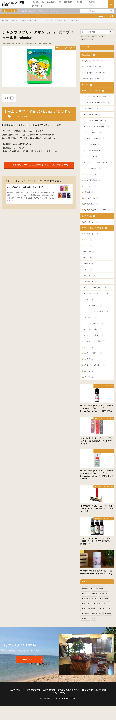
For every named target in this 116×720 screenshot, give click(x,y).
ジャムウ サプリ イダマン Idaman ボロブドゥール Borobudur (59, 20)
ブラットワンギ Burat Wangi (96, 126)
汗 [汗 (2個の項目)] (95, 618)
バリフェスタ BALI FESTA (13, 4)
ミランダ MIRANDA (92, 108)
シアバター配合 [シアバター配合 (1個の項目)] (98, 588)
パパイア (88, 299)
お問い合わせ (37, 6)
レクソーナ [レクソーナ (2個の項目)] (97, 613)
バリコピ (40, 11)
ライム (87, 258)
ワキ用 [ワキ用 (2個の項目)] (108, 613)
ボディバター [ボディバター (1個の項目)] (105, 608)
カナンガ (88, 371)
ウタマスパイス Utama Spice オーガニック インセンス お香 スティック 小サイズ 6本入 (97, 441)
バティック (48, 11)
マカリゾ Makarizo (92, 114)
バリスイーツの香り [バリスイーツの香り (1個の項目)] (89, 608)
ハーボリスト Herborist (93, 138)
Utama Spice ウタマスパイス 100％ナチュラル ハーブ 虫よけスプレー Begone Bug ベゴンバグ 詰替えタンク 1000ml (96, 475)
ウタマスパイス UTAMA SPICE (96, 210)
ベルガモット (90, 281)
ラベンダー (89, 252)
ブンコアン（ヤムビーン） (95, 287)
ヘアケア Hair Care (92, 67)
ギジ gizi (88, 192)
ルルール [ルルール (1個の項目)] (86, 613)
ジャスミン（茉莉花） (93, 335)
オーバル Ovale (90, 198)
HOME (6, 20)
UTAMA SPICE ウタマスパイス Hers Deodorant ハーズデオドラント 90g (97, 572)
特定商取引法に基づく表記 (94, 689)
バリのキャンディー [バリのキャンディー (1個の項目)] (89, 598)
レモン (87, 246)
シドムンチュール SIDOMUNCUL (97, 162)
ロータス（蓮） (91, 234)
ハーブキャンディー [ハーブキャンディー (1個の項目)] (100, 593)
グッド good (89, 186)
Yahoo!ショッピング (29, 659)
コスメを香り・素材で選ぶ (95, 228)
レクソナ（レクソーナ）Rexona (97, 96)
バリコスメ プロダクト (93, 91)
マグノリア (89, 276)
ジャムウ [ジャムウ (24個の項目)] (86, 593)
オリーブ (88, 377)
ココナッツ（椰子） (92, 353)
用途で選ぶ (51, 2)
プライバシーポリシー (58, 693)
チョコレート (90, 317)
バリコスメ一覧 (38, 2)
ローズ (87, 240)
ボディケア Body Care (29, 20)
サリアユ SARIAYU (92, 168)
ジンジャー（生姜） (92, 329)
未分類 (87, 85)
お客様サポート (34, 689)
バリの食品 (80, 2)
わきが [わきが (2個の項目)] (85, 588)
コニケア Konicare (92, 180)
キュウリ (88, 359)
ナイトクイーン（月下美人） (95, 311)
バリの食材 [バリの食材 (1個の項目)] (104, 598)
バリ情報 (91, 2)
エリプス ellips (90, 204)
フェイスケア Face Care (94, 73)
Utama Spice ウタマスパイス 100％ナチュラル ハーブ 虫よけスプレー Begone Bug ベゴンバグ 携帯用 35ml (96, 408)
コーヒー (88, 347)
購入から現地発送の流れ (68, 689)
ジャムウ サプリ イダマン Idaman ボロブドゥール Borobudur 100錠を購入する (39, 165)
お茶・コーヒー (91, 222)
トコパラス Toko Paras (93, 150)
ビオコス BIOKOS (92, 132)
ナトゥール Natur (91, 144)
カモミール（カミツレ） (94, 365)
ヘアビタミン (23, 11)
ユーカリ (88, 263)
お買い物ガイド (17, 689)
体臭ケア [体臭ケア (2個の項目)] (86, 618)
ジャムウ (32, 11)
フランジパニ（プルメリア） (95, 293)
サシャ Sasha (90, 174)
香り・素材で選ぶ (65, 2)
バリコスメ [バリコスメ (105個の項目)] (87, 603)
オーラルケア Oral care (93, 79)
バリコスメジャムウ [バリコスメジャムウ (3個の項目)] (102, 603)
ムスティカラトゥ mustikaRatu (96, 103)
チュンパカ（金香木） (93, 323)
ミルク (87, 270)
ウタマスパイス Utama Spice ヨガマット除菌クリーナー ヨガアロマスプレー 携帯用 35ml (96, 541)
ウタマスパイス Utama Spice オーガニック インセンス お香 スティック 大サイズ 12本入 (97, 509)
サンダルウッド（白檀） (94, 341)
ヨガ (55, 11)
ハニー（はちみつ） (92, 305)
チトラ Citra (90, 156)
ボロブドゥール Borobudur (42, 43)
